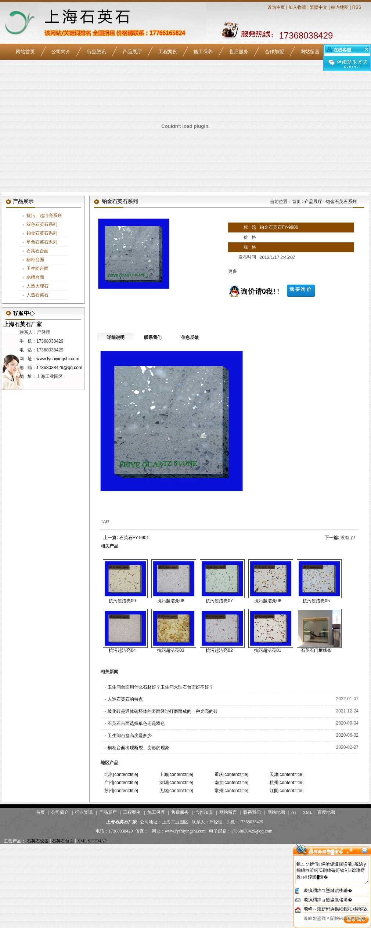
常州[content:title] (231, 790)
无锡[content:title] (176, 790)
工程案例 (167, 51)
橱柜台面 (35, 259)
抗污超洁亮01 (267, 650)
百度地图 (326, 812)
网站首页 (25, 51)
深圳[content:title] (176, 782)
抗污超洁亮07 (219, 600)
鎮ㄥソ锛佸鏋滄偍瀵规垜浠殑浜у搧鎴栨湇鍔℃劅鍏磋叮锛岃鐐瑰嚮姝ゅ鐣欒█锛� (332, 872)
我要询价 (300, 289)
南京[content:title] (231, 782)
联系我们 (153, 337)
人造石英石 (37, 294)
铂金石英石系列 (41, 233)
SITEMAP (97, 841)
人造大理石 (37, 286)
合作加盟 (274, 51)
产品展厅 (132, 51)
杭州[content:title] (286, 782)
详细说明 (116, 337)
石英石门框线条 (316, 650)
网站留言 (310, 51)
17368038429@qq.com (59, 367)
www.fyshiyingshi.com (57, 358)
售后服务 (238, 51)
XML (307, 812)
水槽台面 (35, 277)
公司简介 (61, 51)
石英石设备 (38, 841)
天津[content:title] (286, 774)
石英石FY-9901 (134, 537)
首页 (40, 812)
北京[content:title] (121, 774)
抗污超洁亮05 (316, 600)
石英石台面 (37, 250)
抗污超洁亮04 (122, 650)
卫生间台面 (37, 268)
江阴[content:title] (286, 790)
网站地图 (276, 812)
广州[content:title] (121, 782)
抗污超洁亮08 (170, 600)
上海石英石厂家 (22, 324)
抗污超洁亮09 (122, 600)
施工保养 (203, 51)
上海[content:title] (176, 774)
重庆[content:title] (231, 774)
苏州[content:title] (121, 790)
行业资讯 (96, 51)
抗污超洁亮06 (267, 600)
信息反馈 (190, 337)
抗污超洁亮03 (170, 650)
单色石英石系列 (41, 242)
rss (293, 812)
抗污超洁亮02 (219, 650)
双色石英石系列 (41, 224)
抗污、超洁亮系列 (44, 215)
